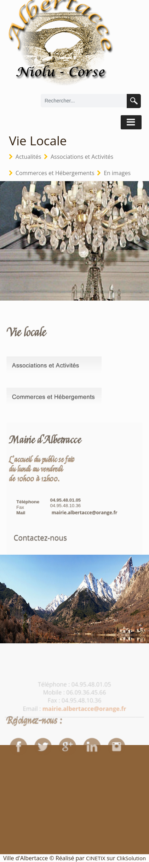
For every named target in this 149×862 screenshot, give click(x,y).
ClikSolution (131, 858)
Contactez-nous (40, 548)
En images (117, 173)
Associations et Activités (82, 157)
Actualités (28, 157)
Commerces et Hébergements (55, 173)
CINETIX (95, 858)
